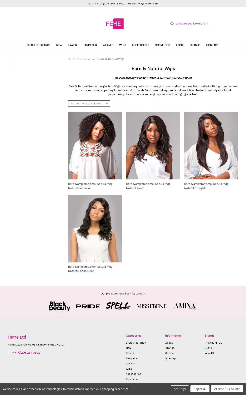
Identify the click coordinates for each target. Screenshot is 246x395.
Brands (195, 37)
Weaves (108, 37)
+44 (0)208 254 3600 (25, 345)
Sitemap (170, 350)
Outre (208, 340)
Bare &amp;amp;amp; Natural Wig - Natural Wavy (149, 178)
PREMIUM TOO (214, 335)
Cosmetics (162, 37)
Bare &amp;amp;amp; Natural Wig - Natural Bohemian (91, 178)
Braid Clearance (39, 37)
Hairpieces (90, 37)
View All (209, 345)
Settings (180, 389)
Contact (212, 37)
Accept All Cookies (227, 389)
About (180, 37)
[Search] (173, 20)
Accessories (140, 37)
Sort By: (75, 95)
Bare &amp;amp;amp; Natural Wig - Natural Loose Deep (91, 261)
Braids (72, 37)
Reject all (200, 389)
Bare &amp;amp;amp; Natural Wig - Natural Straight (207, 178)
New (59, 37)
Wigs (122, 37)
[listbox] (96, 96)
